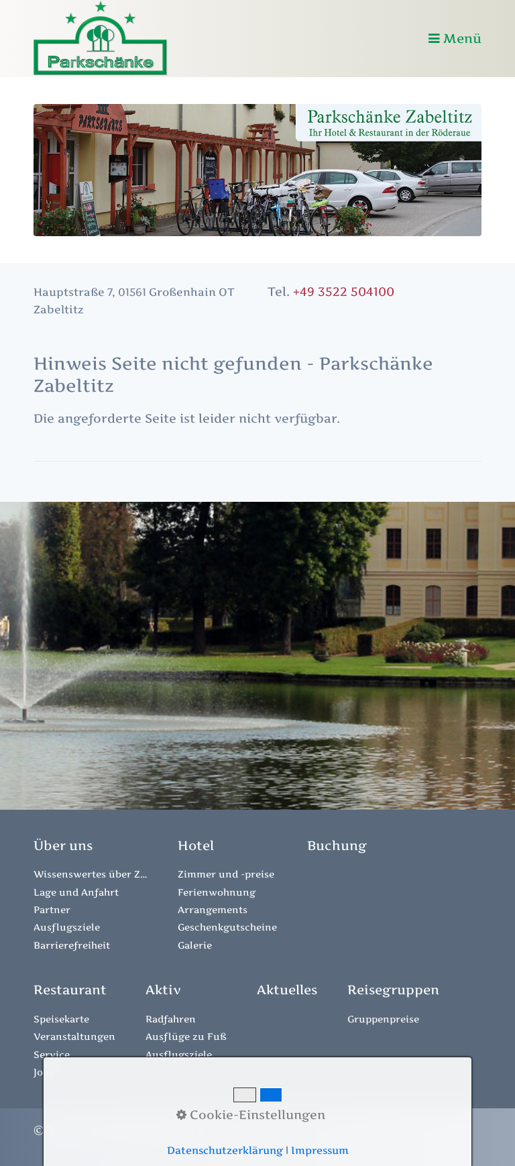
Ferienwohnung (216, 892)
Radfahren (171, 1018)
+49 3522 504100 (343, 291)
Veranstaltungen (74, 1036)
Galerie (195, 945)
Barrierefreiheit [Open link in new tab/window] (72, 945)
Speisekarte (61, 1018)
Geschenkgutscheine (227, 927)
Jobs (44, 1071)
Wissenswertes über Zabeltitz (91, 874)
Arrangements (212, 909)
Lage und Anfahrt (76, 892)
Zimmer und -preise (226, 874)
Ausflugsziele (67, 927)
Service (52, 1054)
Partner (52, 909)
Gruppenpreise (383, 1018)
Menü (462, 38)
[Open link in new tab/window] (337, 845)
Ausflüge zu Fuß (186, 1036)
